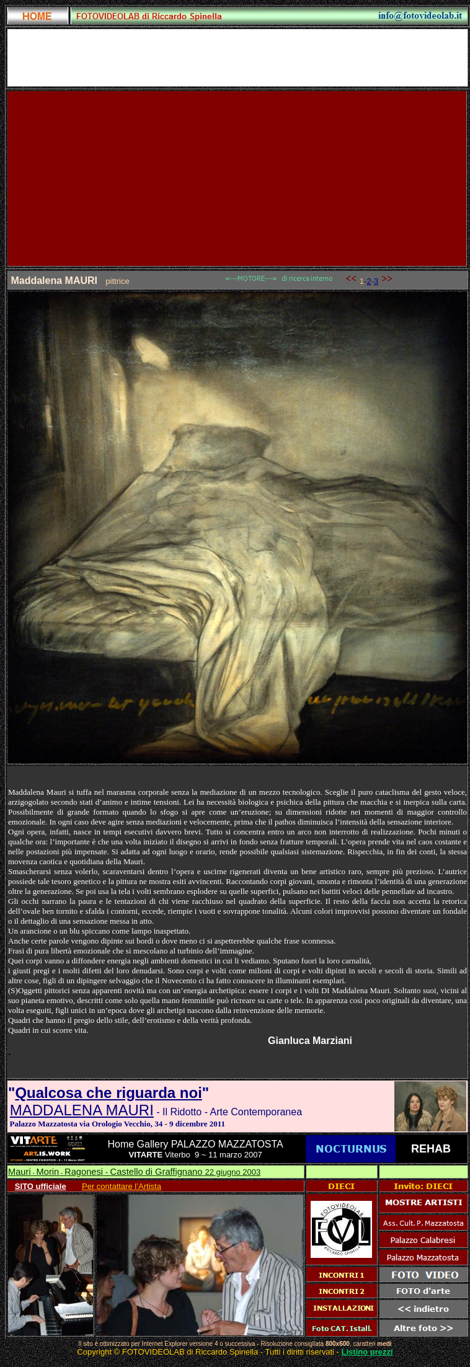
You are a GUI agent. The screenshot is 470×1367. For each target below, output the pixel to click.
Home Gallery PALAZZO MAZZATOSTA (195, 1144)
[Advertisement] (237, 178)
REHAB (431, 1149)
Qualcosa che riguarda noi (108, 1092)
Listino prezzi (367, 1351)
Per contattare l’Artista (121, 1186)
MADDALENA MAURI (82, 1110)
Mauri (19, 1172)
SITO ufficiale (40, 1186)
